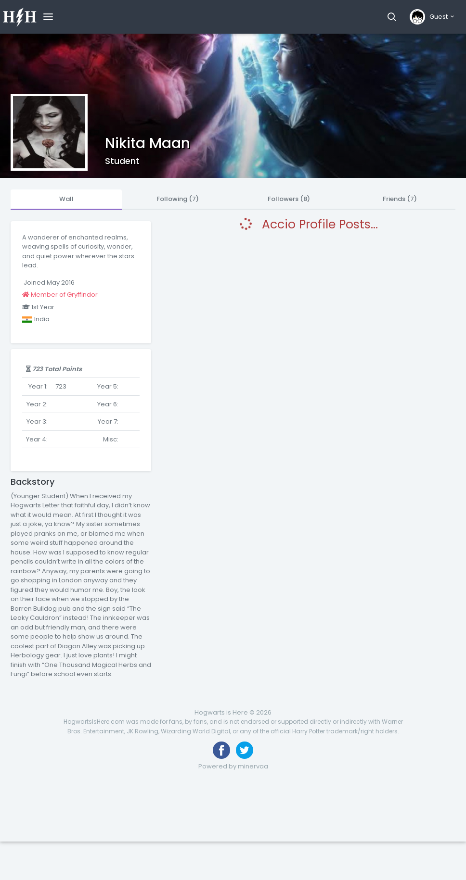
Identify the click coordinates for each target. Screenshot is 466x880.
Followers (289, 198)
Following (177, 198)
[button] (391, 17)
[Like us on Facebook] (221, 750)
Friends (400, 198)
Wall (66, 198)
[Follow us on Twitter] (244, 750)
